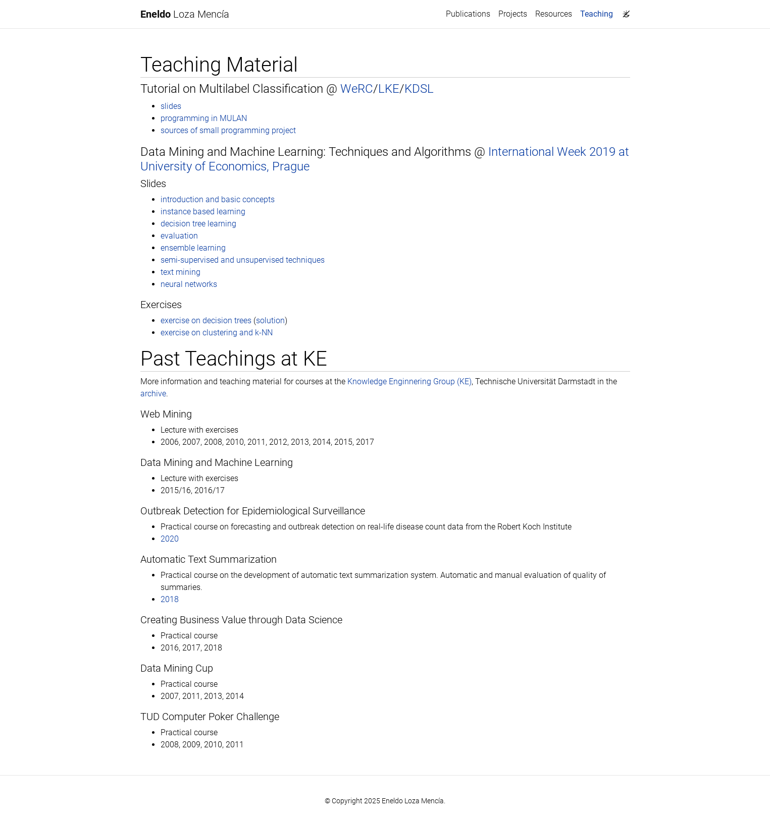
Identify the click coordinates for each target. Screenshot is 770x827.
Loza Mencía (184, 14)
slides (171, 106)
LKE (388, 89)
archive (153, 393)
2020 (170, 539)
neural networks (189, 284)
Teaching (598, 13)
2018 (170, 599)
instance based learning (203, 211)
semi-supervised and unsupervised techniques (243, 260)
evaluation (179, 236)
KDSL (419, 89)
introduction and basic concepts (218, 199)
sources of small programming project (228, 130)
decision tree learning (198, 223)
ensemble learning (193, 248)
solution (270, 320)
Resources (553, 14)
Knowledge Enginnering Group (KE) (409, 381)
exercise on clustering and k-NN (217, 332)
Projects (512, 14)
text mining (180, 272)
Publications (468, 14)
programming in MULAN (204, 118)
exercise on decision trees (206, 320)
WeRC (356, 89)
